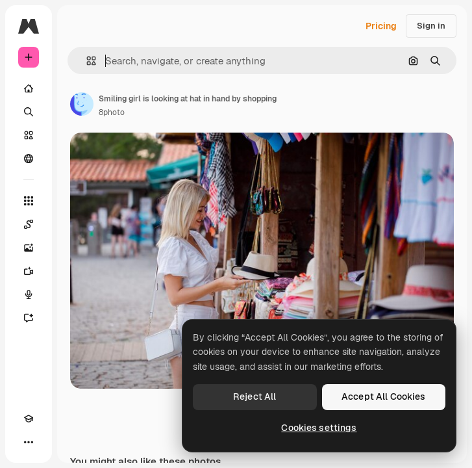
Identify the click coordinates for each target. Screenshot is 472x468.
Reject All (254, 396)
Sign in (431, 25)
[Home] (28, 88)
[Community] (28, 158)
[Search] (28, 111)
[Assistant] (28, 317)
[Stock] (28, 135)
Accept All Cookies (384, 396)
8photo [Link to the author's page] (112, 112)
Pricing (381, 26)
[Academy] (28, 418)
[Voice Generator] (28, 294)
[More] (28, 442)
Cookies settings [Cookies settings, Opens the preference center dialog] (318, 428)
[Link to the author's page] (81, 104)
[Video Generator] (28, 271)
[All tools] (28, 200)
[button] (86, 61)
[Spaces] (28, 224)
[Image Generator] (28, 247)
